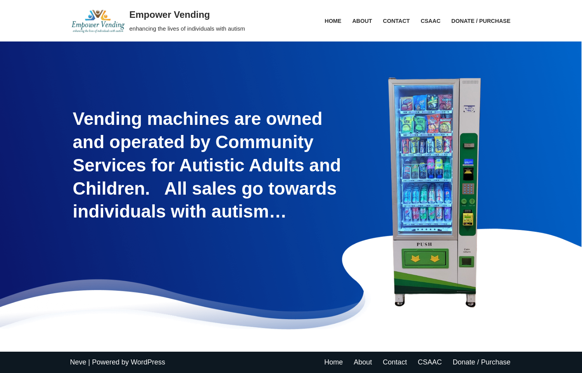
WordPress (148, 362)
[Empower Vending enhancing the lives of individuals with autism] (157, 21)
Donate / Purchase (480, 21)
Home (333, 21)
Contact (396, 21)
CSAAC (430, 21)
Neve (78, 362)
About (362, 21)
